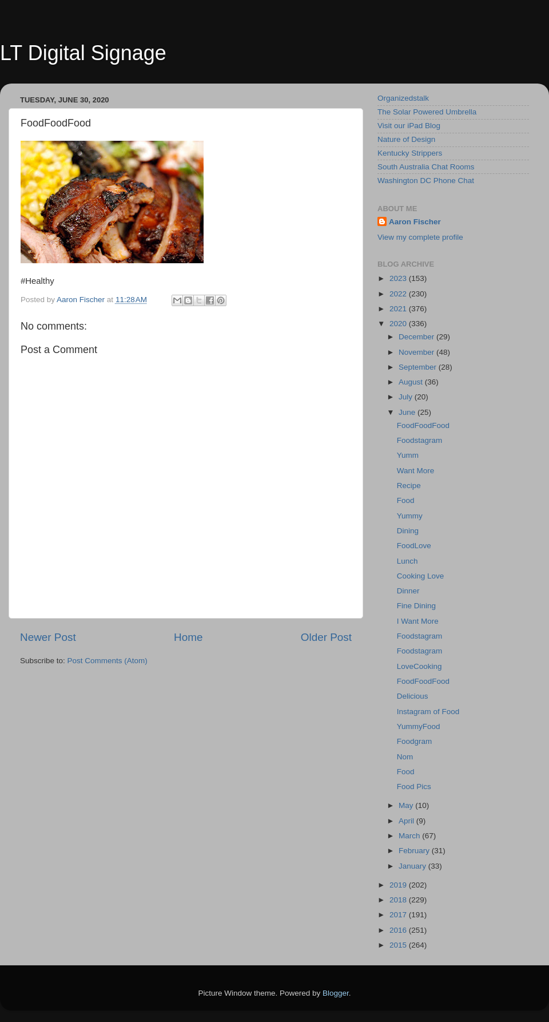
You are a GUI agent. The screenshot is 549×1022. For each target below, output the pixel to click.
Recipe (409, 485)
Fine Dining (416, 605)
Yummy (410, 516)
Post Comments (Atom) (107, 660)
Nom (405, 756)
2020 (399, 323)
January (413, 866)
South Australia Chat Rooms (426, 167)
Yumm (408, 455)
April (407, 821)
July (407, 397)
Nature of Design (406, 139)
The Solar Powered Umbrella (426, 112)
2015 (399, 945)
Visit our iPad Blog (408, 125)
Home (188, 637)
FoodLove (414, 545)
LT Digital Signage (83, 53)
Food (406, 500)
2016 (399, 930)
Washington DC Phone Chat (425, 180)
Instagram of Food (428, 711)
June (408, 412)
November (417, 352)
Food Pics (414, 786)
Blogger (336, 993)
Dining (408, 530)
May (407, 805)
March (410, 835)
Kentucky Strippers (409, 153)
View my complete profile (420, 237)
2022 (399, 294)
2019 (399, 885)
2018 (399, 900)
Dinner (408, 591)
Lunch (407, 561)
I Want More (418, 621)
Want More (416, 470)
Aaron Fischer (415, 221)
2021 (399, 308)
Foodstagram (420, 440)
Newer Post (48, 637)
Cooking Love (420, 576)
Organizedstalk (403, 98)
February (415, 850)
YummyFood (418, 726)
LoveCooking (419, 666)
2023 (399, 278)
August (412, 382)
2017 (399, 914)
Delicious (412, 696)
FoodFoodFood (423, 425)
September (419, 367)
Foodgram (414, 741)
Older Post (326, 637)
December (417, 336)
